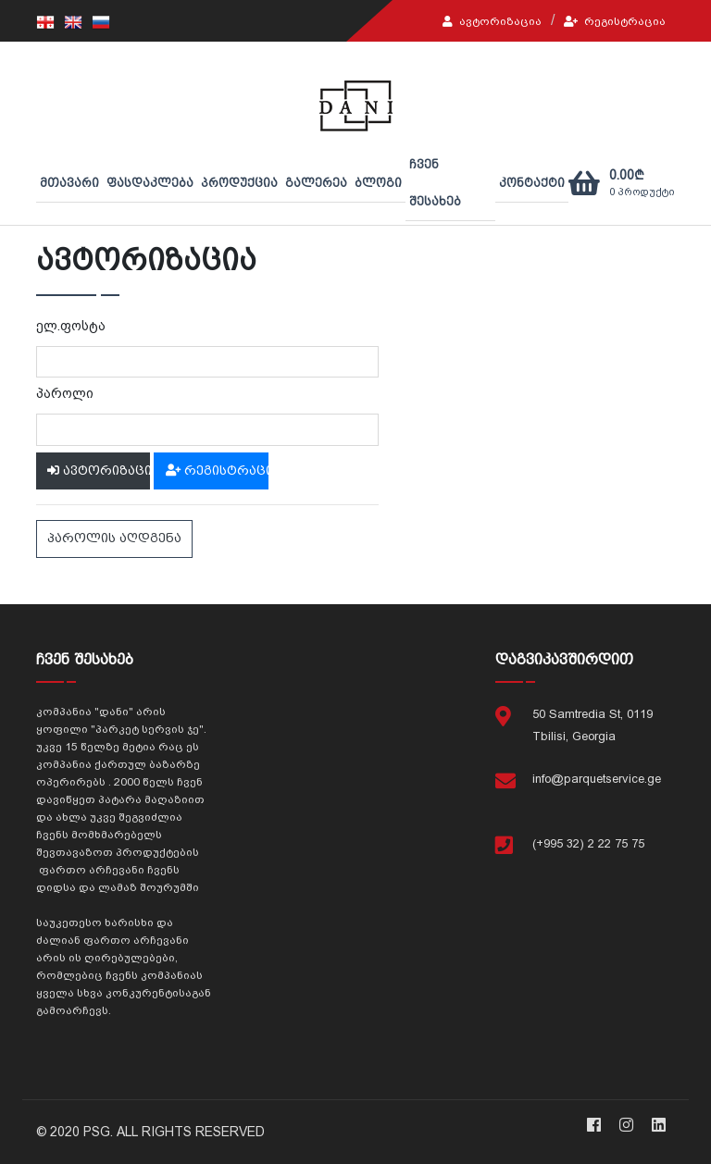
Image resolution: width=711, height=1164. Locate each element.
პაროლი (65, 393)
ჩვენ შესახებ (435, 183)
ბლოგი (378, 183)
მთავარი (69, 183)
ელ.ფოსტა (71, 325)
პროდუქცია (239, 183)
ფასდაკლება (149, 183)
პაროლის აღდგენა (114, 538)
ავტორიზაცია (492, 21)
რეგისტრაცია (615, 21)
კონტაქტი (532, 183)
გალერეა (316, 183)
